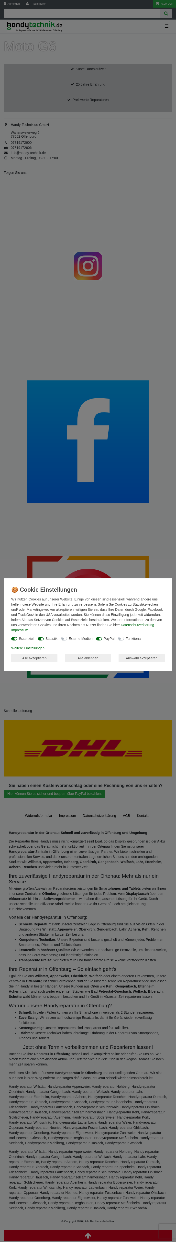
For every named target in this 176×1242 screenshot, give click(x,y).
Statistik (51, 639)
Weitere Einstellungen (27, 648)
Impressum (19, 630)
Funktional (134, 639)
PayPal (109, 639)
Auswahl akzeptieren (141, 658)
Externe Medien (81, 639)
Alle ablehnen (88, 658)
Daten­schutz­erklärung (137, 625)
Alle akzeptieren (34, 658)
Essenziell (26, 639)
